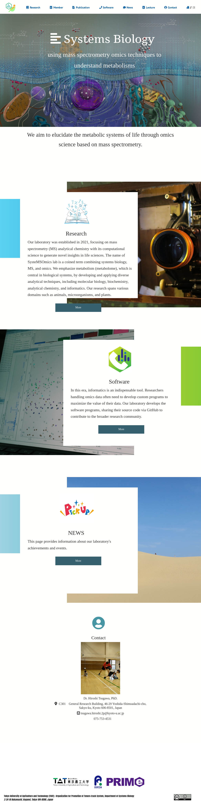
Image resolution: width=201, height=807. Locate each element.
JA (187, 7)
